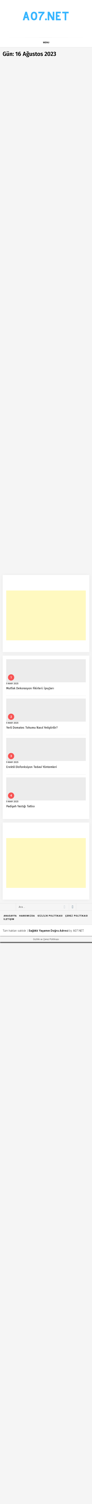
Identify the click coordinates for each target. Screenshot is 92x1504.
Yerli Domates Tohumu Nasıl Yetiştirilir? (32, 1289)
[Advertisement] (46, 1177)
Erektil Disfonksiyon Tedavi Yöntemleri (31, 1329)
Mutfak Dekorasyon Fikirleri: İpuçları (30, 1250)
